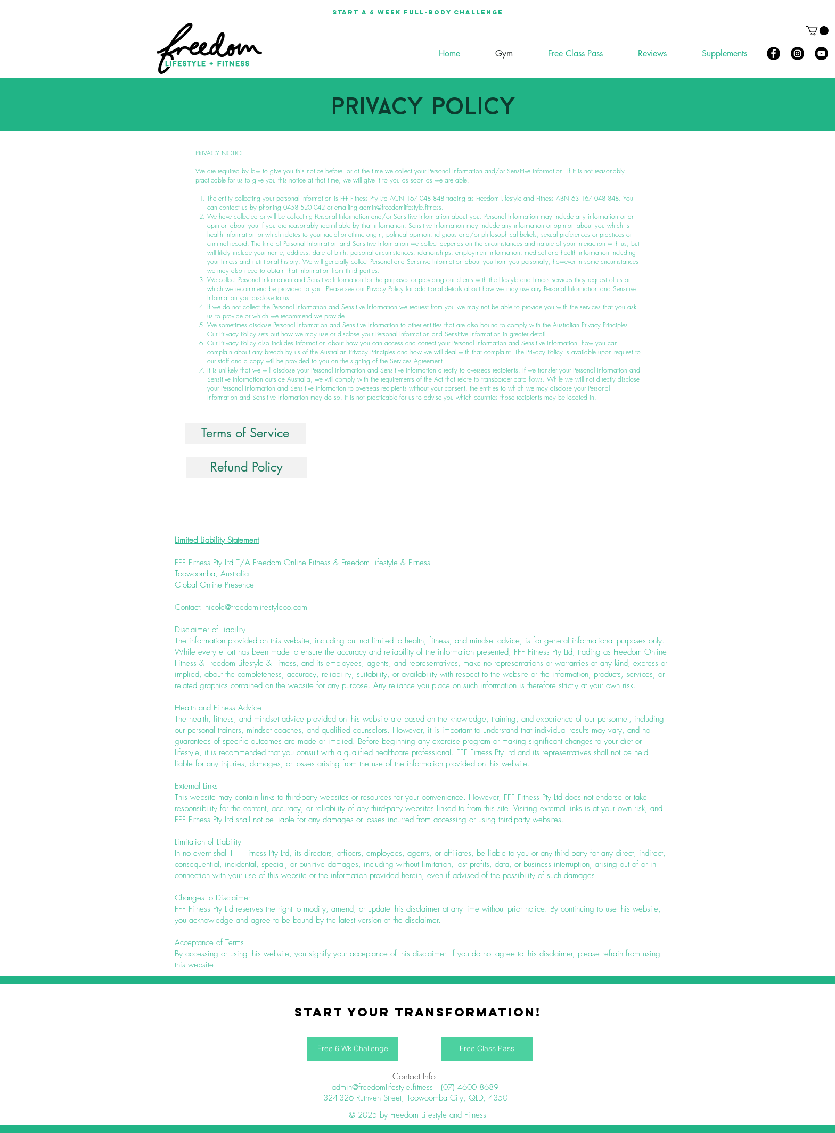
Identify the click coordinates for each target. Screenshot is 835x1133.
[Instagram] (797, 53)
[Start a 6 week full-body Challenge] (417, 12)
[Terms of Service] (245, 433)
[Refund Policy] (246, 467)
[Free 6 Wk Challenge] (352, 1049)
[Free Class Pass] (487, 1049)
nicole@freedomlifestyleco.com (256, 607)
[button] (817, 30)
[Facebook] (773, 53)
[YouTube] (821, 53)
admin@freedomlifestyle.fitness (400, 207)
